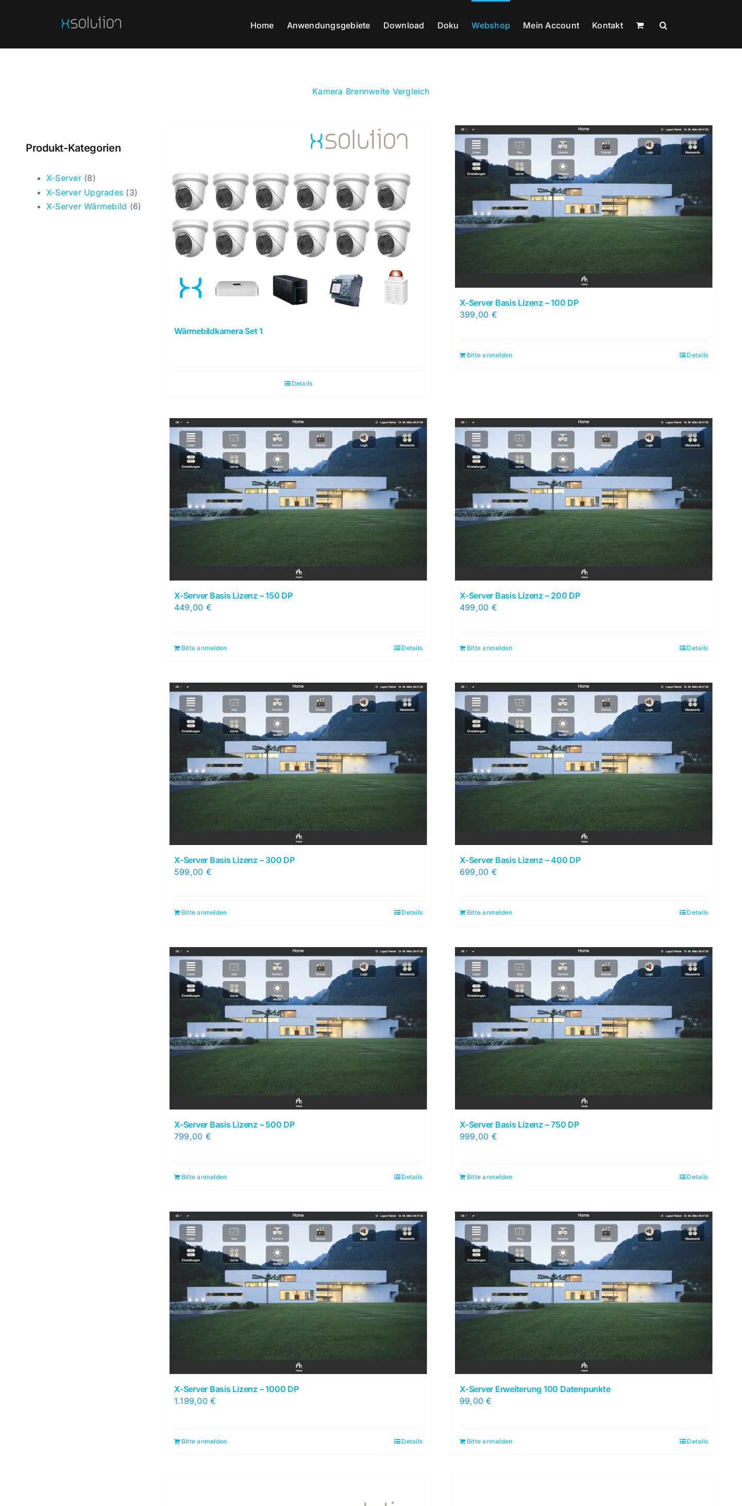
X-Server (63, 178)
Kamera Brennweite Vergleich (370, 91)
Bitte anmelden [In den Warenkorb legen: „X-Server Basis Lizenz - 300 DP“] (204, 912)
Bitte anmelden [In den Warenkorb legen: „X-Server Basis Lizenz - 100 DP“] (489, 355)
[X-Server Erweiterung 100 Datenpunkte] (584, 1293)
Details (302, 383)
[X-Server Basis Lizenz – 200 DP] (584, 499)
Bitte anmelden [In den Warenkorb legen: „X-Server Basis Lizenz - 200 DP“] (489, 648)
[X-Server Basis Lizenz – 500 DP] (298, 1028)
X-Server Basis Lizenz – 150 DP (233, 595)
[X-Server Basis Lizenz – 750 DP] (584, 1028)
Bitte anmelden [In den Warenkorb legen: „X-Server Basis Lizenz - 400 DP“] (489, 912)
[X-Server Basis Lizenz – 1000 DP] (298, 1293)
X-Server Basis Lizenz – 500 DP (234, 1124)
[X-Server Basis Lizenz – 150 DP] (298, 499)
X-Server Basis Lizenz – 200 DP (520, 595)
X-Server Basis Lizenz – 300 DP (234, 860)
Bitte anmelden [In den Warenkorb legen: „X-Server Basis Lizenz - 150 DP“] (204, 648)
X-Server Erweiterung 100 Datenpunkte (535, 1389)
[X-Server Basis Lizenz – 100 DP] (584, 206)
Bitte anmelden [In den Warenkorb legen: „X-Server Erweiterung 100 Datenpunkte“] (489, 1441)
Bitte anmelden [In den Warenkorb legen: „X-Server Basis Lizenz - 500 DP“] (204, 1177)
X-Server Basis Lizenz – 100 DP (519, 302)
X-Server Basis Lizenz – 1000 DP (236, 1389)
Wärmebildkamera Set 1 (218, 331)
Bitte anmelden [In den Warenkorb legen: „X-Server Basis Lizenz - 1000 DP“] (204, 1441)
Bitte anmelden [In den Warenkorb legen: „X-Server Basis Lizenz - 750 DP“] (489, 1177)
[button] (663, 24)
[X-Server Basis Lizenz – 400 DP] (584, 764)
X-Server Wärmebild (86, 206)
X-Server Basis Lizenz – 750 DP (519, 1124)
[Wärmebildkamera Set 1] (298, 220)
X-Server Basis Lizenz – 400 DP (520, 860)
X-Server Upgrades (84, 192)
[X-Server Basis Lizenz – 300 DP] (298, 764)
